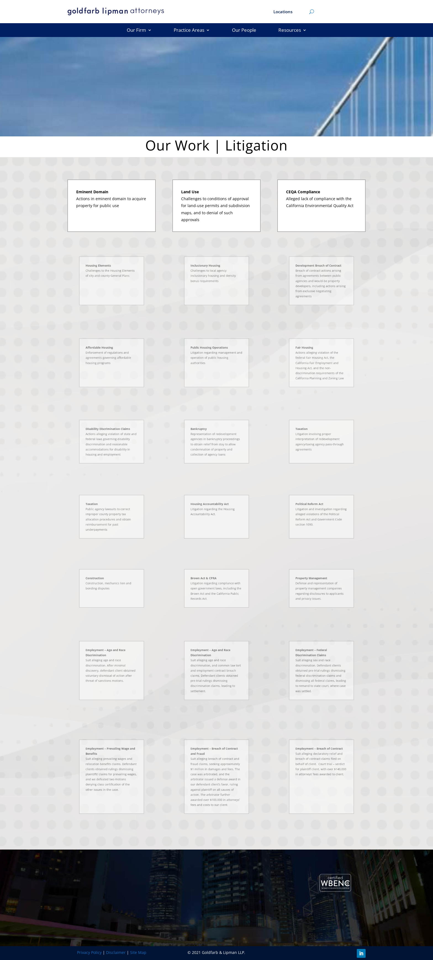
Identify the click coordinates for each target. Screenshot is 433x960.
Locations (282, 12)
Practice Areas (189, 30)
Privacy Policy (89, 952)
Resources (289, 30)
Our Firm (136, 30)
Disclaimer (116, 952)
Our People (244, 30)
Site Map (138, 952)
